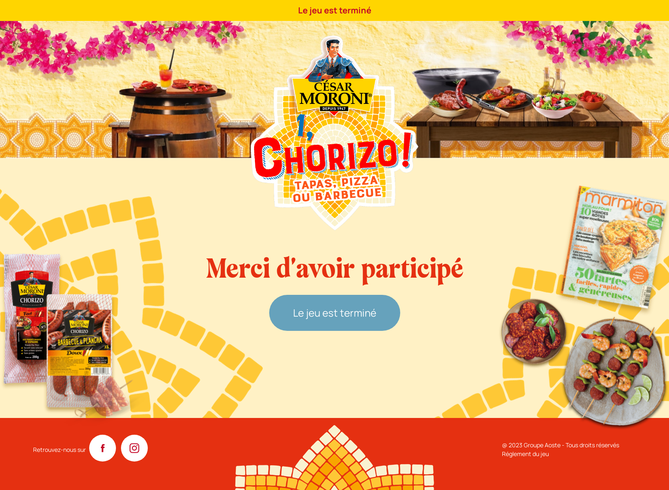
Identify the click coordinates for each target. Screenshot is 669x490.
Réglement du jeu (525, 454)
